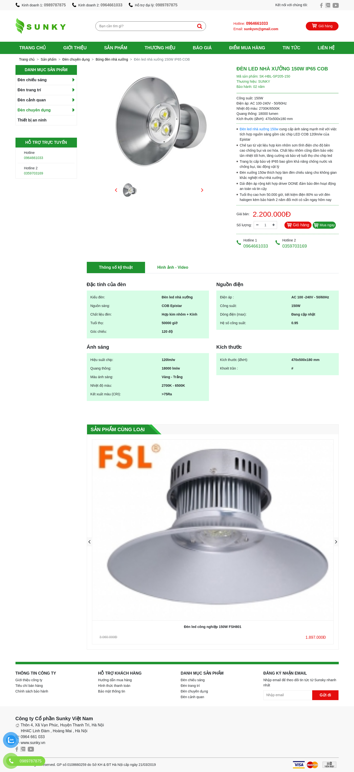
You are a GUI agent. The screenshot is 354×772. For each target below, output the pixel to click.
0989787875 (55, 5)
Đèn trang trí (29, 90)
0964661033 (111, 5)
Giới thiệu (75, 47)
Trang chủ (32, 47)
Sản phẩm (115, 47)
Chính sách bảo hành (31, 691)
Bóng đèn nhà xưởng (112, 59)
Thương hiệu (160, 47)
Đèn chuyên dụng (76, 59)
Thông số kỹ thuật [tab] (116, 267)
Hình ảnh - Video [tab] (172, 267)
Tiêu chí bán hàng (29, 686)
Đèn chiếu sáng (32, 80)
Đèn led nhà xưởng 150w (259, 129)
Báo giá (202, 47)
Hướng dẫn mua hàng (115, 680)
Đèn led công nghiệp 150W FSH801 (212, 627)
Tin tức (291, 47)
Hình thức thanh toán (114, 686)
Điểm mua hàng (247, 47)
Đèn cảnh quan (32, 100)
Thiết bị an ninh (32, 120)
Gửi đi (325, 695)
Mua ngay (324, 225)
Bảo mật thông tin (111, 691)
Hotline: (251, 23)
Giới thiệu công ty (29, 680)
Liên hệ (326, 47)
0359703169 (33, 173)
